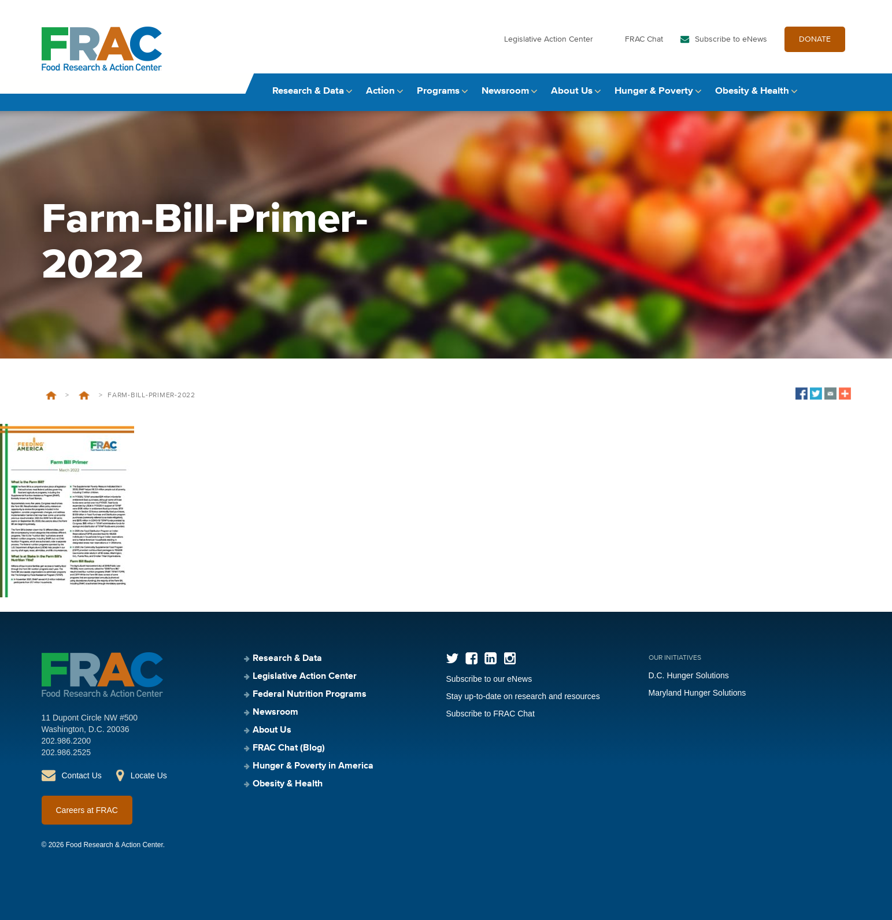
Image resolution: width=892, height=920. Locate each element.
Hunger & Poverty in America (313, 766)
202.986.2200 (66, 740)
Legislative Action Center (548, 39)
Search (840, 91)
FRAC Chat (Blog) (289, 748)
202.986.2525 (66, 752)
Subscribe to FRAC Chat (490, 713)
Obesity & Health (752, 91)
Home (51, 395)
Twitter (452, 658)
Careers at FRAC (87, 810)
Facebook (471, 658)
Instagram (510, 658)
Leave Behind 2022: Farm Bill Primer (84, 395)
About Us (572, 91)
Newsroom (505, 91)
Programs (438, 91)
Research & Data (308, 91)
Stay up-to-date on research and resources (523, 696)
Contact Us (82, 775)
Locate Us (149, 775)
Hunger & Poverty (654, 91)
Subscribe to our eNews (489, 678)
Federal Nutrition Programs (310, 694)
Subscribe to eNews (731, 39)
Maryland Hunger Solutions (697, 692)
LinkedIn (490, 658)
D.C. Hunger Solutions (689, 675)
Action (380, 91)
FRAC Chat (644, 39)
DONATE (815, 39)
